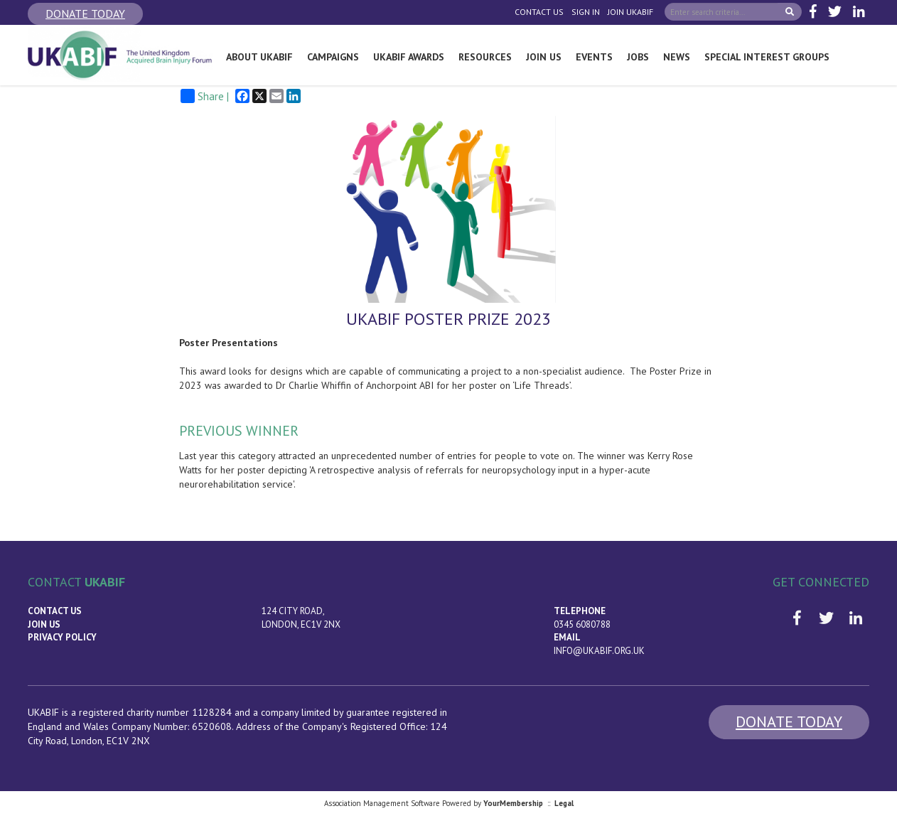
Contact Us (539, 11)
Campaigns (333, 56)
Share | (205, 96)
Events (594, 56)
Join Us (544, 56)
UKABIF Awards (408, 56)
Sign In (585, 11)
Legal (564, 803)
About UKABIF (259, 56)
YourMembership (513, 803)
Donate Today (85, 13)
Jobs (638, 56)
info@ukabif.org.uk (599, 651)
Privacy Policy (62, 637)
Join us (44, 624)
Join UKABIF (630, 11)
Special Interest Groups (766, 56)
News (676, 56)
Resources (485, 56)
